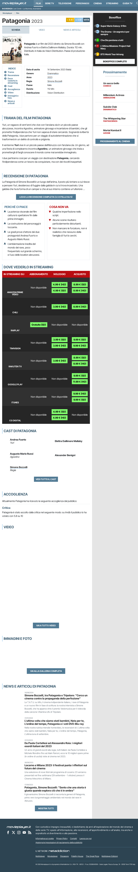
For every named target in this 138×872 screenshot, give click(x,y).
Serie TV (49, 3)
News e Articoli (71, 29)
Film (38, 3)
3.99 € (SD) (59, 339)
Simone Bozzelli (54, 81)
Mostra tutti (46, 808)
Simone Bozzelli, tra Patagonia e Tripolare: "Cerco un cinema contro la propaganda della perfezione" (56, 697)
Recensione (13, 75)
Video (42, 29)
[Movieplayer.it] (14, 3)
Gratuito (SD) (39, 324)
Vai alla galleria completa (46, 671)
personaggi (82, 3)
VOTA (86, 19)
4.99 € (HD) (59, 284)
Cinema (98, 3)
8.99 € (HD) (79, 290)
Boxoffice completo (115, 61)
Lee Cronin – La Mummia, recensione (27, 9)
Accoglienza (14, 89)
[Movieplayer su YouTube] (24, 832)
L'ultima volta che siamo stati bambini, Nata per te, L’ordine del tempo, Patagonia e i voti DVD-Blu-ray (54, 722)
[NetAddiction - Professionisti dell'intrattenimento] (59, 851)
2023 (49, 77)
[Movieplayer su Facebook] (8, 832)
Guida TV (127, 3)
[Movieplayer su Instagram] (19, 832)
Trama (11, 72)
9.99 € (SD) (79, 339)
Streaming (112, 3)
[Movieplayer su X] (13, 832)
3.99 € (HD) (59, 306)
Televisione (64, 3)
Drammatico (53, 73)
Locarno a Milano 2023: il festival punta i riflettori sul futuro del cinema (56, 767)
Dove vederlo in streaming (13, 80)
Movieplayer (7, 13)
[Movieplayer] (19, 826)
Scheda (16, 29)
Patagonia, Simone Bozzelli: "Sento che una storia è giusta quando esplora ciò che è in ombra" (55, 789)
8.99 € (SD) (79, 284)
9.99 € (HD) (79, 345)
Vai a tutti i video (46, 625)
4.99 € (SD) (59, 290)
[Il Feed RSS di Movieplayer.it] (29, 832)
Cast (10, 86)
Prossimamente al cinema (115, 141)
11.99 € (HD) (79, 381)
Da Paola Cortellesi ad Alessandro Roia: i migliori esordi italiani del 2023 (53, 744)
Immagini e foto (13, 96)
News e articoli (11, 102)
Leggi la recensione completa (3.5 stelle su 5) (46, 197)
